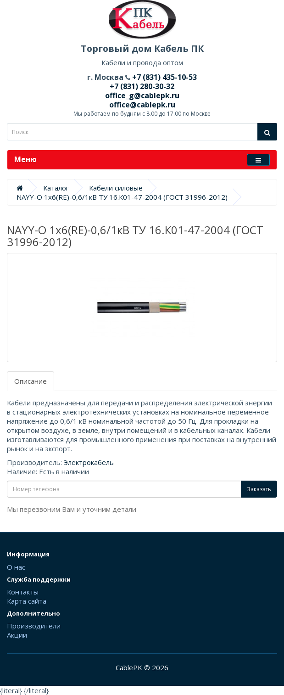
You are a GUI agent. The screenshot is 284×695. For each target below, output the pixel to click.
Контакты (23, 591)
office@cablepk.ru (142, 105)
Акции (17, 634)
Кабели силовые (116, 187)
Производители (34, 625)
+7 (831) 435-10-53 (163, 77)
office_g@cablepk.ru (142, 95)
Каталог (56, 187)
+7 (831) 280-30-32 (142, 86)
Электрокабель (89, 462)
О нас (16, 567)
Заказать (259, 489)
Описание (30, 381)
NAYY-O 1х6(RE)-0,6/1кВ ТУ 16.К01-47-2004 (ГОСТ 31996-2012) (122, 197)
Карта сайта (26, 600)
